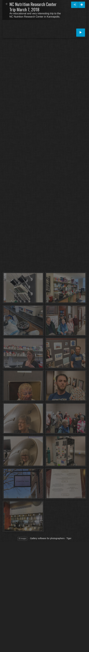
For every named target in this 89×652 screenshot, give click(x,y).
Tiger (68, 538)
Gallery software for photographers (47, 538)
